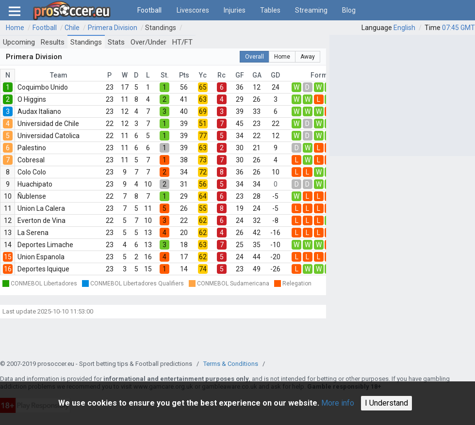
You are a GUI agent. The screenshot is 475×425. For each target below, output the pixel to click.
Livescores (193, 10)
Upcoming (19, 42)
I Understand (386, 403)
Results (53, 42)
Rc (221, 75)
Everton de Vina (41, 220)
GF (239, 75)
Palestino (31, 148)
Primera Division (112, 27)
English (404, 27)
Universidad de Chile (48, 123)
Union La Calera (41, 208)
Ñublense (31, 196)
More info (337, 403)
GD (275, 75)
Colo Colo (31, 172)
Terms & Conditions (230, 363)
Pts (184, 75)
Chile (72, 27)
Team (58, 75)
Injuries (235, 10)
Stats (116, 42)
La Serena (33, 232)
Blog (349, 10)
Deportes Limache (45, 245)
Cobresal (31, 160)
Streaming (311, 10)
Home (15, 27)
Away (307, 56)
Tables (270, 10)
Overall (254, 56)
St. (165, 75)
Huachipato (34, 184)
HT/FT (182, 42)
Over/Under (148, 42)
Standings (160, 27)
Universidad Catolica (48, 136)
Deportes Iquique (43, 269)
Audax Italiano (39, 111)
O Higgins (31, 99)
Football (149, 10)
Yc (203, 75)
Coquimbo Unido (42, 87)
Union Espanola (41, 257)
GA (257, 75)
